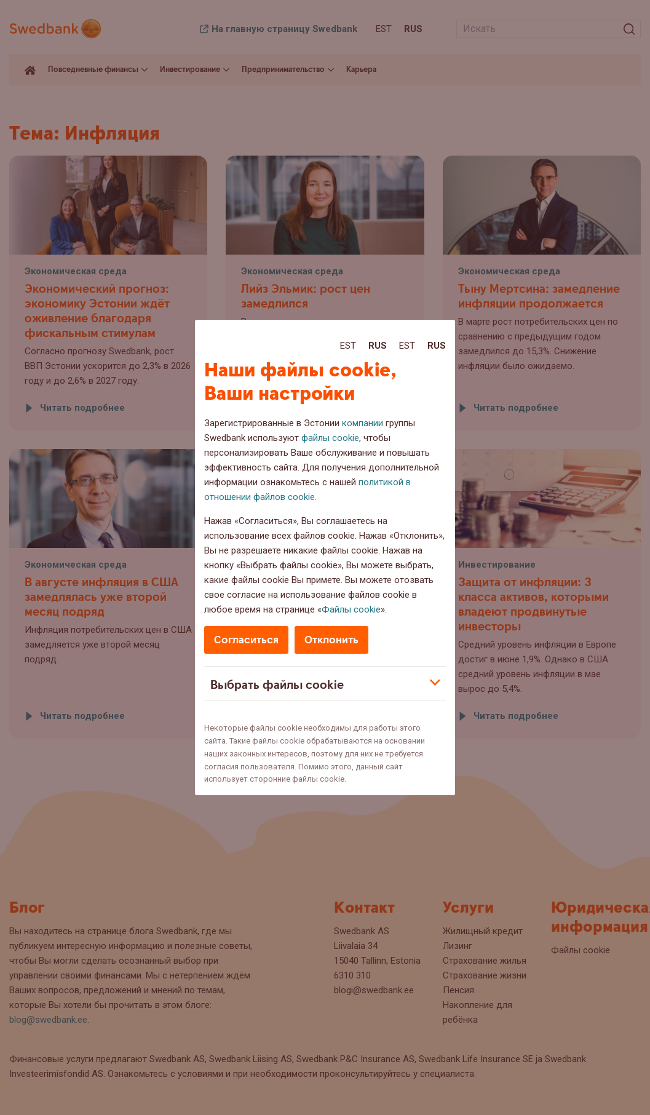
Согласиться (246, 640)
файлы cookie (330, 437)
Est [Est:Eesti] (348, 345)
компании (362, 423)
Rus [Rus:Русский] (377, 345)
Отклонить (331, 640)
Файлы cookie (351, 609)
